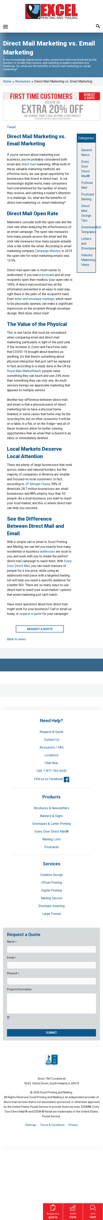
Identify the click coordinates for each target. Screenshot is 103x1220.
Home (7, 81)
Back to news (16, 639)
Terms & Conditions (52, 1125)
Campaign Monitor (47, 251)
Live (93, 1211)
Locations (51, 755)
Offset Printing (51, 882)
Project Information (19, 989)
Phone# (13, 974)
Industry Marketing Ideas (88, 260)
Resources (22, 81)
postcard (48, 275)
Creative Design (51, 875)
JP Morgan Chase (37, 484)
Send (73, 1211)
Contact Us (51, 740)
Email (11, 958)
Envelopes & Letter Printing (51, 824)
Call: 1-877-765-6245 (52, 771)
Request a (53, 1211)
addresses (47, 551)
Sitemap (30, 1125)
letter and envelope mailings (34, 299)
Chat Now (51, 763)
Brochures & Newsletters (51, 808)
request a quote (31, 614)
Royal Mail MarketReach (24, 371)
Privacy (73, 1125)
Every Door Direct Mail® (52, 831)
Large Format (51, 914)
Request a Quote (40, 629)
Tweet (11, 127)
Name (12, 942)
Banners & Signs (51, 816)
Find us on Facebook (51, 779)
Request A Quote (51, 732)
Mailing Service (51, 898)
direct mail (28, 164)
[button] (5, 27)
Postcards (51, 847)
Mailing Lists (51, 839)
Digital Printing (51, 890)
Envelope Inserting (51, 906)
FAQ (61, 747)
